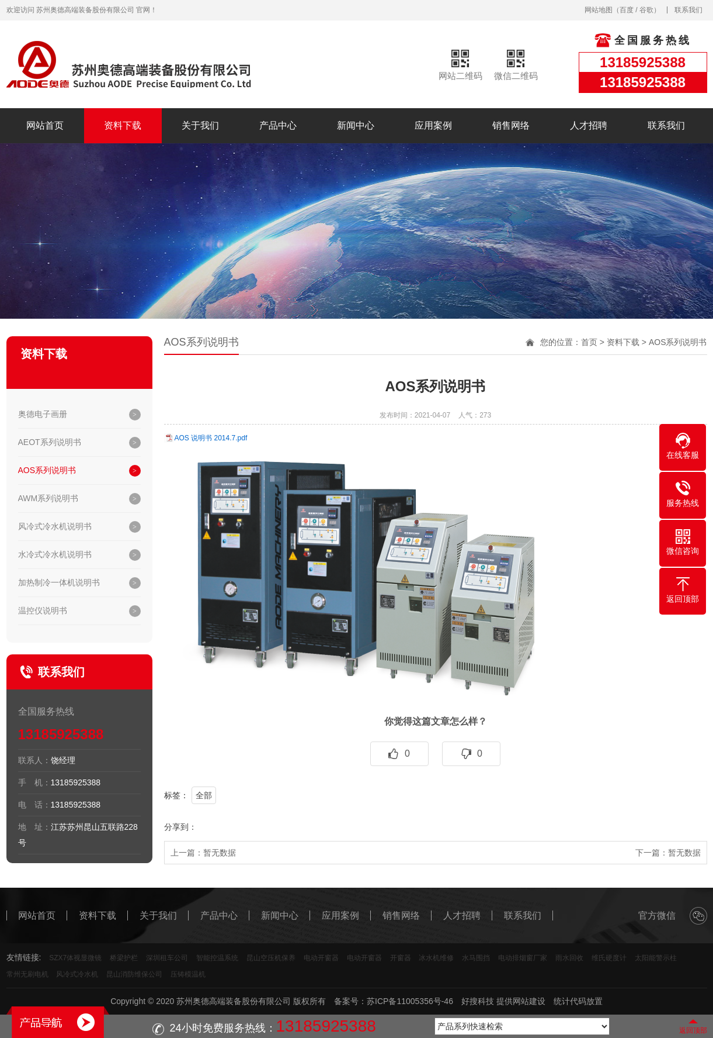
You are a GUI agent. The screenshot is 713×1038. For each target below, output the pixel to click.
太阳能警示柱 (656, 958)
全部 (204, 795)
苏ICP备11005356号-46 (410, 1001)
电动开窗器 (321, 958)
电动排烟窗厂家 (522, 958)
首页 (589, 342)
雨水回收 (569, 958)
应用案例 (433, 125)
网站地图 (599, 10)
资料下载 (122, 125)
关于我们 (200, 125)
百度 (627, 10)
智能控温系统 (217, 958)
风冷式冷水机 (77, 974)
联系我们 (688, 10)
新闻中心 (355, 125)
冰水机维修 (436, 958)
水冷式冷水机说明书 (55, 554)
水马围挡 (476, 958)
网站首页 (45, 125)
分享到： (180, 827)
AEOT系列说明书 (49, 442)
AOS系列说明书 (47, 470)
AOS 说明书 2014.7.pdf (211, 438)
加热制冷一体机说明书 (59, 582)
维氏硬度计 (609, 958)
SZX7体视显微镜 (75, 958)
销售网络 (511, 125)
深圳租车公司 (167, 958)
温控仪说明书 (42, 610)
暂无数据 (219, 852)
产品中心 (278, 125)
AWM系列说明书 (48, 498)
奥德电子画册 (42, 414)
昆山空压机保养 (270, 958)
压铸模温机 (188, 974)
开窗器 (400, 958)
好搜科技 (477, 1001)
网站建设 (529, 1001)
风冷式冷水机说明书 (55, 526)
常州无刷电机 (27, 974)
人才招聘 (588, 125)
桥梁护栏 (124, 958)
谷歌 (646, 10)
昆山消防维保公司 (134, 974)
